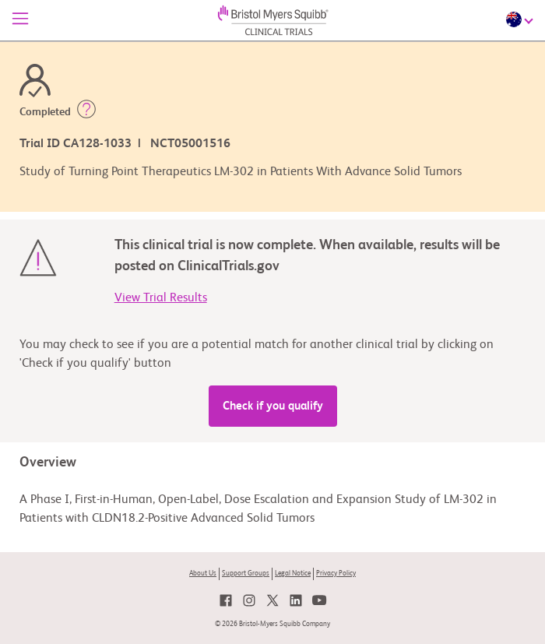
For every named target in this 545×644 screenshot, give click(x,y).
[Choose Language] (521, 19)
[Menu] (20, 20)
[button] (86, 112)
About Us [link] (202, 573)
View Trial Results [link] (160, 298)
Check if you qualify (273, 406)
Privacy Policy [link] (336, 573)
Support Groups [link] (245, 573)
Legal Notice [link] (293, 573)
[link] (226, 600)
